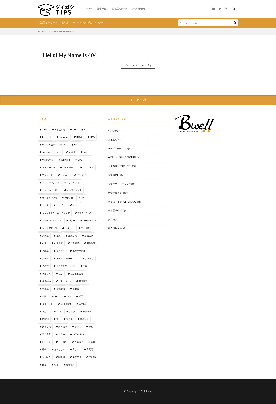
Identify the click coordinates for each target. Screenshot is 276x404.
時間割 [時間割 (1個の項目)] (45, 319)
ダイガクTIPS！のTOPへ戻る (138, 65)
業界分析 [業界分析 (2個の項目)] (84, 319)
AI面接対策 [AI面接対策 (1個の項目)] (60, 129)
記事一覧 (101, 8)
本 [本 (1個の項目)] (57, 319)
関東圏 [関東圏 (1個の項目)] (61, 357)
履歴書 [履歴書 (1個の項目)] (76, 288)
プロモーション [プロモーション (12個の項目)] (84, 213)
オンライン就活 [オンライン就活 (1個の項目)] (74, 190)
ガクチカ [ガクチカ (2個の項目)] (69, 197)
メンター (99, 22)
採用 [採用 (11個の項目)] (81, 296)
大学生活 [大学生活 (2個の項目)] (89, 258)
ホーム (89, 8)
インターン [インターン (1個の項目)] (82, 175)
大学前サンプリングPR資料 (122, 166)
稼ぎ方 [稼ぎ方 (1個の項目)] (78, 326)
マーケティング (78, 22)
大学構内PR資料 (116, 175)
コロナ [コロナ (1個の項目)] (45, 205)
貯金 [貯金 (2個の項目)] (44, 349)
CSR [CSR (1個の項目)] (74, 129)
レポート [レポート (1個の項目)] (69, 228)
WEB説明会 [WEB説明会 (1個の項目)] (47, 159)
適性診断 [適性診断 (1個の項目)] (46, 357)
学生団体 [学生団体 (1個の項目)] (46, 273)
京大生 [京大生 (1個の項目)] (45, 235)
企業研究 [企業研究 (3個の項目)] (72, 235)
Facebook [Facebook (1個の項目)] (46, 137)
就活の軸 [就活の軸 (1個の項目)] (46, 281)
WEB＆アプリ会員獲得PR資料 (123, 157)
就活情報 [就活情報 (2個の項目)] (83, 281)
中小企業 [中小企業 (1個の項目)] (85, 228)
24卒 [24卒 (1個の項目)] (44, 129)
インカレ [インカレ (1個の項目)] (65, 175)
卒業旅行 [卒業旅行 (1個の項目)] (91, 243)
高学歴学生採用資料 (118, 210)
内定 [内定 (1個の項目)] (44, 243)
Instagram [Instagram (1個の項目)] (64, 137)
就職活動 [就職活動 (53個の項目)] (60, 288)
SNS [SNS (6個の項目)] (65, 144)
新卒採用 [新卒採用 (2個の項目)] (83, 304)
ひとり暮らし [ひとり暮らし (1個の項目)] (69, 167)
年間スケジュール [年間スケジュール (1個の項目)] (50, 296)
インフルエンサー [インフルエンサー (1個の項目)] (50, 190)
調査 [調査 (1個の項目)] (93, 342)
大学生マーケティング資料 (122, 184)
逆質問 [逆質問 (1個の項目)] (90, 349)
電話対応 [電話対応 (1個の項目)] (93, 357)
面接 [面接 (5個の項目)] (44, 364)
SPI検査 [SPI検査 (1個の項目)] (72, 152)
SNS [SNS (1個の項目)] (77, 144)
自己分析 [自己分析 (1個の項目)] (46, 342)
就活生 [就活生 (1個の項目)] (45, 288)
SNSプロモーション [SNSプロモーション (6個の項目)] (51, 152)
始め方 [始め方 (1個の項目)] (45, 266)
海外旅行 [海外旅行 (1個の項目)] (62, 326)
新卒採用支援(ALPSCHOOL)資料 (124, 201)
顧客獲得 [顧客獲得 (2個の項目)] (70, 364)
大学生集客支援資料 (118, 192)
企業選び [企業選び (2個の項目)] (88, 235)
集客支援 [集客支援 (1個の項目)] (77, 357)
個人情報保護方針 (117, 228)
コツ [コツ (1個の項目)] (83, 197)
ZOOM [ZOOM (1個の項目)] (81, 159)
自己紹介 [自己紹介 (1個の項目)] (62, 342)
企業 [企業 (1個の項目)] (58, 235)
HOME (44, 31)
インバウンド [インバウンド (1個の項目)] (73, 182)
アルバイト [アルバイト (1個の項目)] (88, 167)
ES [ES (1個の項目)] (85, 129)
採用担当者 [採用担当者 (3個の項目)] (66, 304)
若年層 (65, 22)
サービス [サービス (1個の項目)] (60, 205)
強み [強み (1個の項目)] (69, 296)
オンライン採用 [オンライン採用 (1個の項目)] (49, 197)
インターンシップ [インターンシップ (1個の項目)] (50, 182)
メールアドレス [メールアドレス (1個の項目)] (49, 228)
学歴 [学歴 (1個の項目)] (85, 266)
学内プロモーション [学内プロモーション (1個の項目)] (65, 266)
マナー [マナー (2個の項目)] (72, 220)
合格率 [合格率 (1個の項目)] (45, 251)
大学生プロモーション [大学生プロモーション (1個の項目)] (66, 258)
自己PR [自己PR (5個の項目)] (61, 334)
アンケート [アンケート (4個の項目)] (47, 175)
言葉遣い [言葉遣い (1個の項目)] (79, 342)
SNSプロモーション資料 (120, 148)
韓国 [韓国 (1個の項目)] (56, 364)
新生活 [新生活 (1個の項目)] (72, 311)
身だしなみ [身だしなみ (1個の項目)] (59, 349)
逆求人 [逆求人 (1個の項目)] (76, 349)
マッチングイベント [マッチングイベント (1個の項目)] (51, 220)
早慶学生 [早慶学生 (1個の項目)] (87, 311)
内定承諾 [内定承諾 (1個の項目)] (58, 243)
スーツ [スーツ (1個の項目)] (76, 205)
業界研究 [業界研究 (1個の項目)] (46, 326)
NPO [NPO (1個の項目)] (92, 137)
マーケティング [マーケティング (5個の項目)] (90, 220)
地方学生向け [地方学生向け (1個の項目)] (79, 251)
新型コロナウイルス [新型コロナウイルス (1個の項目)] (51, 311)
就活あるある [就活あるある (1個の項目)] (76, 273)
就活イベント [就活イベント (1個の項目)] (64, 281)
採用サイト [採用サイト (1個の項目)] (47, 304)
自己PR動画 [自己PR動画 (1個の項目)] (78, 334)
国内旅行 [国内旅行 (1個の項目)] (60, 251)
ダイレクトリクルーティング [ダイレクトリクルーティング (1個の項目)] (56, 213)
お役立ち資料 (119, 8)
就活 (90, 22)
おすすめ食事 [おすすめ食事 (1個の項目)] (48, 167)
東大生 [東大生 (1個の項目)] (69, 319)
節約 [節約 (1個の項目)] (91, 326)
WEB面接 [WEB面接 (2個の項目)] (65, 159)
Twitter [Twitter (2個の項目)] (86, 152)
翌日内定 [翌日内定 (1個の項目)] (46, 334)
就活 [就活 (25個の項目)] (60, 273)
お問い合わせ (138, 8)
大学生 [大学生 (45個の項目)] (45, 258)
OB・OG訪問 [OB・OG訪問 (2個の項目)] (48, 144)
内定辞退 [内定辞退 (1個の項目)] (74, 243)
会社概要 (112, 219)
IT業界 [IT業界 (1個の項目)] (79, 137)
